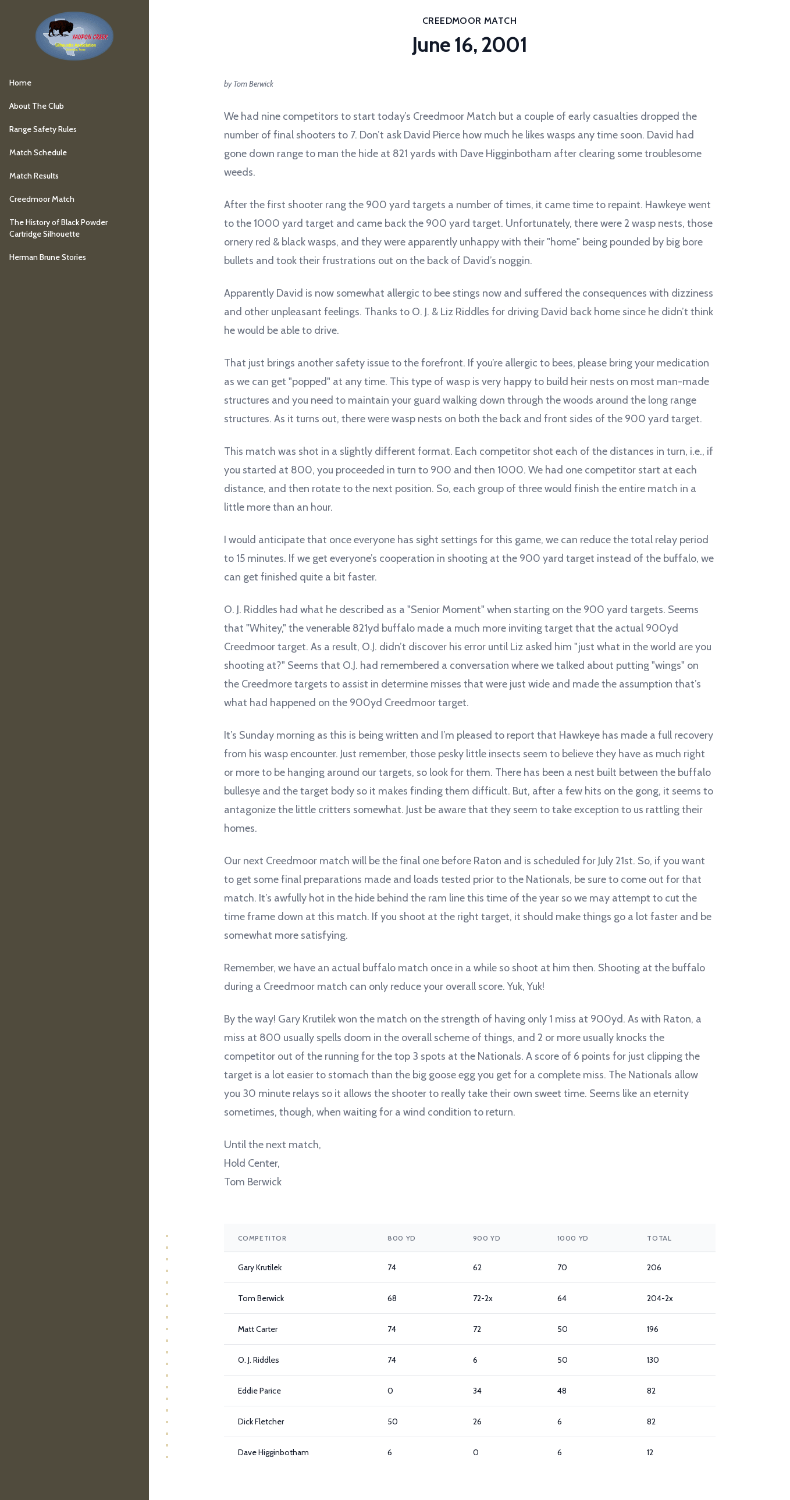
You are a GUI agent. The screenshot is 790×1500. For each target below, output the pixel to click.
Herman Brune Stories (47, 257)
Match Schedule (38, 152)
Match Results (34, 175)
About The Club (36, 106)
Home (20, 82)
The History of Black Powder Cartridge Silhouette (58, 228)
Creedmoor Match (41, 199)
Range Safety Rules (43, 129)
